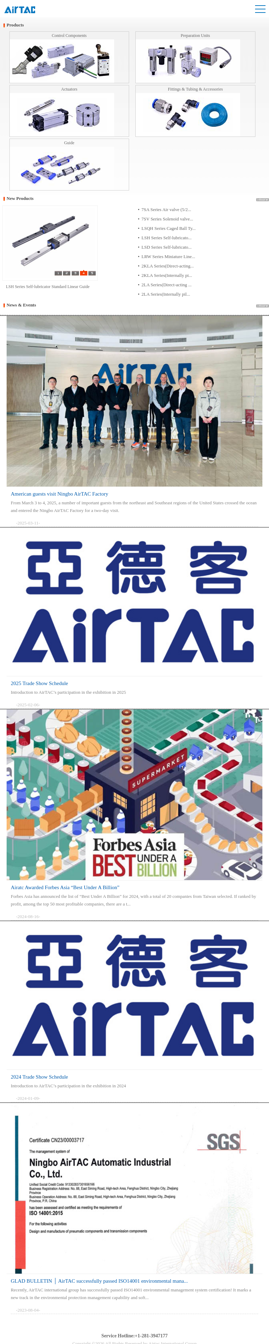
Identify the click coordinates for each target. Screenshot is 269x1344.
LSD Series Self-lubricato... (167, 247)
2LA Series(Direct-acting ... (167, 284)
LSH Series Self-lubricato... (167, 237)
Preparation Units (195, 35)
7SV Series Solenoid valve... (167, 219)
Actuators (69, 89)
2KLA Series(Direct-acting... (168, 266)
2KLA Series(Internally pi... (167, 275)
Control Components (69, 35)
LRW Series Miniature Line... (168, 256)
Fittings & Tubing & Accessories (195, 89)
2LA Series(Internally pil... (166, 294)
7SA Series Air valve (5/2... (166, 209)
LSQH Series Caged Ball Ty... (169, 228)
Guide (69, 142)
